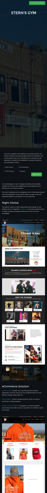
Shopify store (24, 209)
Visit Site (36, 174)
